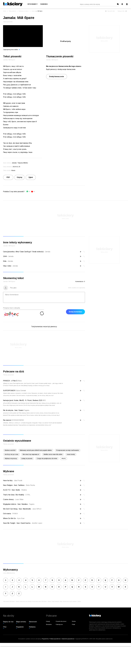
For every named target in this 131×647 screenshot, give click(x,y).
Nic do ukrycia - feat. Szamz (13, 410)
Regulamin (20, 627)
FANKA (14, 513)
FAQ (4, 627)
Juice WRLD (36, 509)
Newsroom (33, 622)
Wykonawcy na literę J (24, 11)
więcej (64, 458)
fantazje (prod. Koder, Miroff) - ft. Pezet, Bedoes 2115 (22, 400)
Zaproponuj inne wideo (11, 49)
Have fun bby (8, 480)
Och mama (7, 513)
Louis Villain (18, 499)
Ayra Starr (20, 518)
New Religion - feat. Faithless (14, 485)
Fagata (26, 410)
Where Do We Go (9, 518)
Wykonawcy (33, 4)
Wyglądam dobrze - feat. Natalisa (15, 504)
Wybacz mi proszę (11, 458)
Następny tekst (122, 11)
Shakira (23, 490)
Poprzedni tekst (110, 11)
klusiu (13, 170)
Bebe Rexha (30, 485)
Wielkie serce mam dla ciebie (53, 454)
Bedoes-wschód (10, 450)
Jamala (33, 11)
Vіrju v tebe (7, 266)
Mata (20, 381)
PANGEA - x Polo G (10, 381)
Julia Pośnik (17, 480)
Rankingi (44, 4)
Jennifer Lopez (36, 523)
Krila (4, 261)
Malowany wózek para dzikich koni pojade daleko (36, 450)
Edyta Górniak (21, 390)
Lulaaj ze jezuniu (26, 458)
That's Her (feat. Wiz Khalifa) (13, 495)
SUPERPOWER (9, 390)
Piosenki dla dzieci (61, 621)
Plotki (73, 624)
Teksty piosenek (12, 11)
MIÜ (44, 400)
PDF (8, 177)
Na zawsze (7, 420)
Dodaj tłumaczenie (56, 76)
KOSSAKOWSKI (18, 420)
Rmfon (74, 621)
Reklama (32, 627)
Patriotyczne (59, 624)
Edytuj (19, 177)
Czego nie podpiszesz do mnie (47, 458)
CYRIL (27, 495)
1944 (5, 256)
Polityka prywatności (55, 639)
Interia (4, 11)
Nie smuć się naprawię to (31, 454)
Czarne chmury (8, 499)
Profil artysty (65, 41)
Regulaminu (45, 639)
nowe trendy (71, 454)
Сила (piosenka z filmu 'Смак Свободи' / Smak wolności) (23, 252)
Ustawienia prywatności (67, 639)
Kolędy (48, 621)
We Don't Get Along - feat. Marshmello (17, 509)
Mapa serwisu (21, 622)
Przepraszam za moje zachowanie (67, 450)
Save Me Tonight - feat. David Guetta (17, 523)
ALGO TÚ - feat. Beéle (11, 490)
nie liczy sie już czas (11, 454)
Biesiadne (49, 624)
